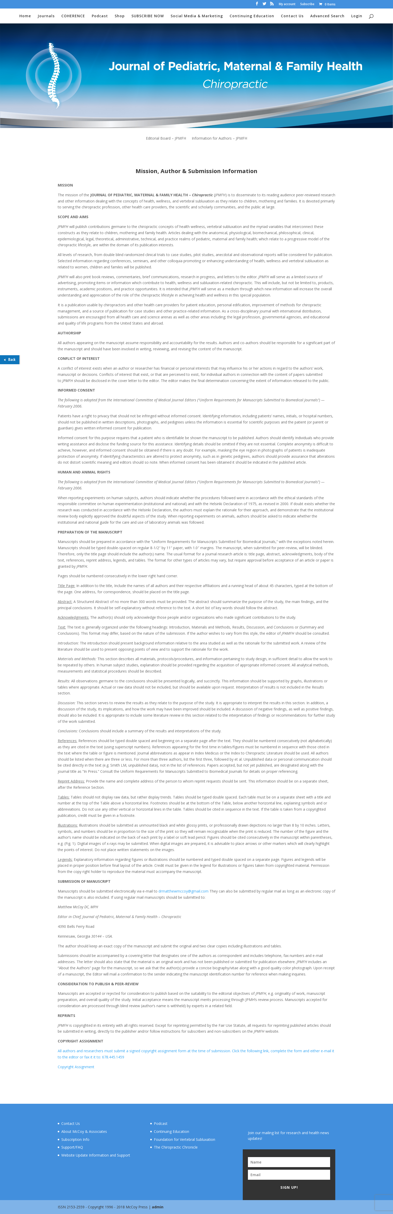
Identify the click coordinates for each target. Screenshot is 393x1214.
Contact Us (292, 16)
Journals (46, 16)
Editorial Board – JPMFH (166, 139)
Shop (120, 16)
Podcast (100, 16)
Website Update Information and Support (95, 1155)
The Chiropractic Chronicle (176, 1147)
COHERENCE (73, 16)
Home (25, 16)
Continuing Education (252, 16)
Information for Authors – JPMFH (219, 139)
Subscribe (307, 4)
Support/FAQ (72, 1147)
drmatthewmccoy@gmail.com (183, 891)
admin (157, 1206)
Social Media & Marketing (197, 16)
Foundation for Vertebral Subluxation (184, 1139)
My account (287, 4)
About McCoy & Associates (84, 1131)
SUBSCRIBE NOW (147, 16)
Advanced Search (327, 16)
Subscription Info (75, 1139)
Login (356, 16)
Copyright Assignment (76, 1066)
